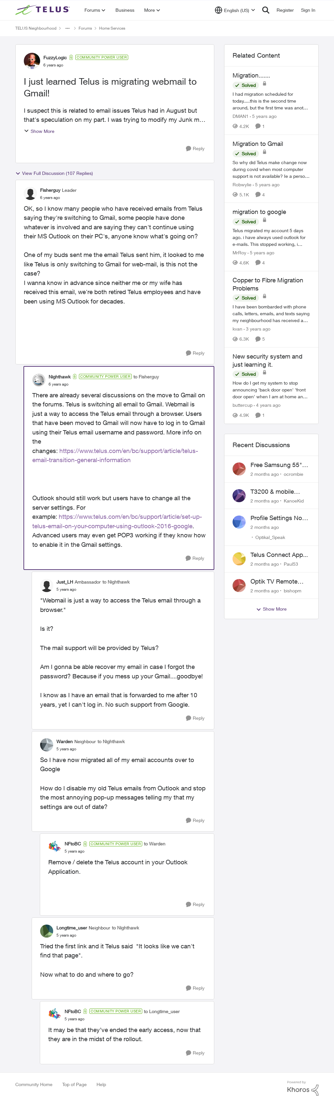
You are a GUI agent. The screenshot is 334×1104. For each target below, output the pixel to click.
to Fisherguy (146, 376)
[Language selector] (235, 10)
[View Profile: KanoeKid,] (239, 495)
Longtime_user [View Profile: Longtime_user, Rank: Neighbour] (71, 927)
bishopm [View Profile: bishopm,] (292, 590)
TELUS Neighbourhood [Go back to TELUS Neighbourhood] (35, 28)
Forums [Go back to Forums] (85, 28)
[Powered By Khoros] (303, 1088)
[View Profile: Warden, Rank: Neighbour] (46, 744)
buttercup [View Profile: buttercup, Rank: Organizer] (242, 405)
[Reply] (195, 148)
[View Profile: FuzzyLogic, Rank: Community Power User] (32, 61)
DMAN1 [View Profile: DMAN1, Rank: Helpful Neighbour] (241, 116)
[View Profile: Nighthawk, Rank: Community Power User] (38, 380)
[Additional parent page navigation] (67, 28)
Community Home (34, 1084)
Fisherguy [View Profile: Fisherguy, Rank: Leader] (50, 190)
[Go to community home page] (43, 10)
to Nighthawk (115, 582)
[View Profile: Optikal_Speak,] (239, 522)
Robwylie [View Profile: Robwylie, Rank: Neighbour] (242, 184)
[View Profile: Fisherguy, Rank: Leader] (30, 193)
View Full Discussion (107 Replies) (54, 173)
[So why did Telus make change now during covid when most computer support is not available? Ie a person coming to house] (271, 169)
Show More (39, 131)
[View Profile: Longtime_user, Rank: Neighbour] (46, 931)
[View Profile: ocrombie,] (239, 468)
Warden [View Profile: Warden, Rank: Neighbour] (64, 741)
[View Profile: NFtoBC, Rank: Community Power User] (54, 847)
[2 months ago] (264, 474)
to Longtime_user (162, 1011)
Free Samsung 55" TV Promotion (276, 465)
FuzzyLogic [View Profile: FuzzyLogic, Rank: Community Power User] (55, 57)
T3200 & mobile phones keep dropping (272, 492)
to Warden (154, 843)
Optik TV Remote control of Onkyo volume (273, 582)
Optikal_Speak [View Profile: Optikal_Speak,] (270, 537)
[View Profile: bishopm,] (239, 585)
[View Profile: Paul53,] (239, 558)
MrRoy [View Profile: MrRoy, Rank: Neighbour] (239, 252)
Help (101, 1084)
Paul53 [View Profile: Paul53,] (291, 564)
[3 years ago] (257, 328)
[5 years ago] (263, 116)
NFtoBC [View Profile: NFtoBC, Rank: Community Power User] (73, 843)
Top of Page (74, 1084)
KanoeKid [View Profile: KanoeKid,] (294, 500)
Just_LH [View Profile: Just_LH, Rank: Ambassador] (64, 582)
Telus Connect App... (279, 554)
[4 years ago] (267, 405)
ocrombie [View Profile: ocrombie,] (293, 474)
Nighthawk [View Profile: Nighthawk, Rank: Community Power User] (59, 376)
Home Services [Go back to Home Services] (112, 28)
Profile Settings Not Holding (277, 518)
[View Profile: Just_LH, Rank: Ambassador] (46, 585)
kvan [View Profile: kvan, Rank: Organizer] (237, 329)
